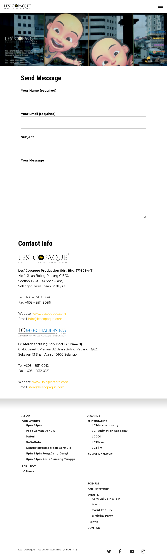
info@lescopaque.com (45, 319)
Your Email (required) (83, 120)
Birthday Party (102, 515)
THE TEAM (29, 465)
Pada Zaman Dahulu (40, 430)
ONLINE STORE (98, 489)
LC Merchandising (105, 425)
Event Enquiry (102, 510)
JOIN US (93, 483)
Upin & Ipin (34, 425)
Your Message (83, 189)
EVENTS (93, 494)
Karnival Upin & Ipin (106, 498)
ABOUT (27, 415)
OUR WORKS (31, 421)
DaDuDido (33, 442)
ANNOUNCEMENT (100, 454)
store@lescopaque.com (46, 387)
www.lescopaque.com (49, 314)
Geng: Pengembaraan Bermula (48, 447)
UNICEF (92, 522)
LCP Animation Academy (109, 430)
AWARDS (93, 415)
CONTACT (94, 528)
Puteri (30, 436)
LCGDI (96, 436)
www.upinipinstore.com (50, 382)
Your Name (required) (83, 97)
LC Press (28, 471)
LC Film (97, 447)
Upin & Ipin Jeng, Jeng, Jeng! (47, 453)
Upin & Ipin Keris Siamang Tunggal (51, 459)
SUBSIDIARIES (97, 421)
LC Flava (98, 442)
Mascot (97, 504)
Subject (83, 143)
